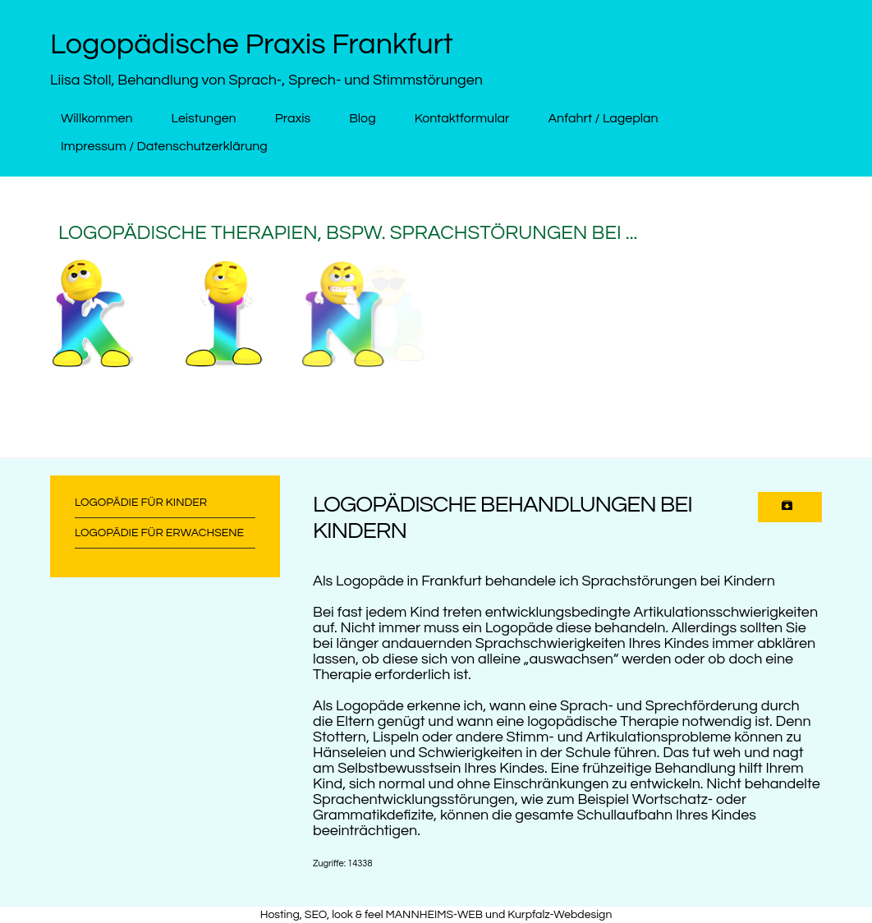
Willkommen (97, 118)
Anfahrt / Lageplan (603, 118)
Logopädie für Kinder (141, 502)
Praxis (293, 118)
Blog (362, 118)
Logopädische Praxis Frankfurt (251, 44)
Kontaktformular (462, 118)
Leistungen (204, 118)
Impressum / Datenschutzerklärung (164, 146)
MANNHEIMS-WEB (435, 915)
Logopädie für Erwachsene (159, 533)
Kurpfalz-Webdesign (559, 915)
